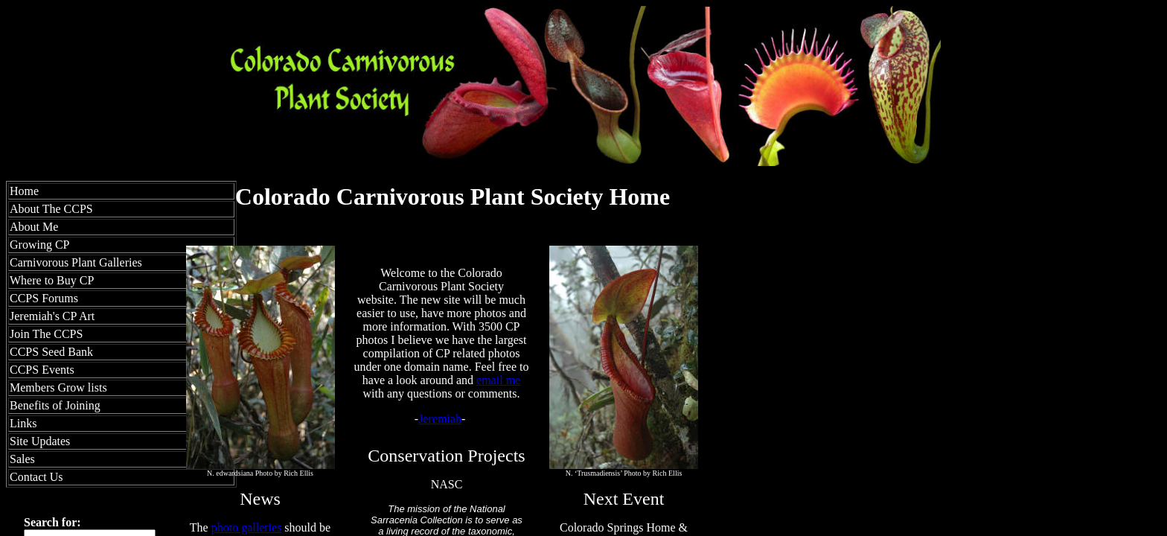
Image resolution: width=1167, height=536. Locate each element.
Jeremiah (439, 418)
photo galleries (246, 527)
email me (498, 380)
